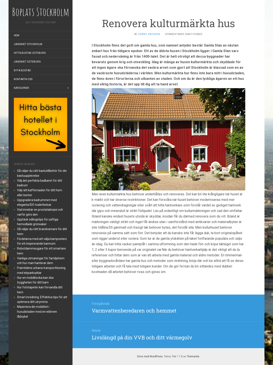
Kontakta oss (23, 79)
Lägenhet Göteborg (27, 61)
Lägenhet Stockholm (28, 44)
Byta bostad (22, 70)
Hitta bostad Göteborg (30, 52)
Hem (16, 35)
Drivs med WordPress (150, 356)
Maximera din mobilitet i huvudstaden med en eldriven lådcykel (37, 311)
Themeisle (193, 356)
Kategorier (21, 87)
